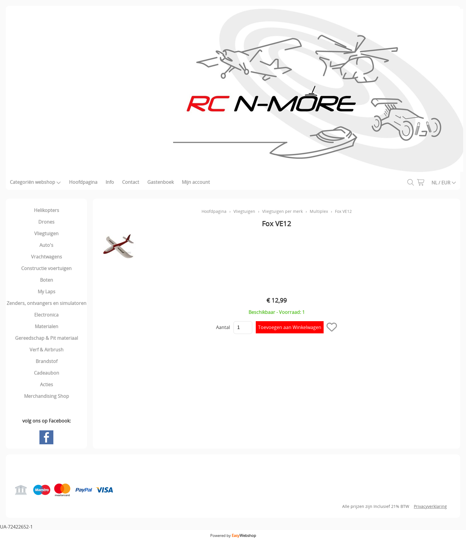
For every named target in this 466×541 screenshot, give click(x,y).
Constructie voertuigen (46, 268)
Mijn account (196, 182)
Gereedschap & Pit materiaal (46, 338)
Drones (46, 222)
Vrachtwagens (46, 257)
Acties (46, 384)
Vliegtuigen (46, 233)
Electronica (46, 315)
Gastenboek (160, 182)
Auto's (46, 245)
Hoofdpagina (83, 182)
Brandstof (46, 361)
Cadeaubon (46, 373)
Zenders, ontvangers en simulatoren (46, 303)
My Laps (46, 291)
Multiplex (319, 211)
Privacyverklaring (430, 506)
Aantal (223, 327)
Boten (46, 280)
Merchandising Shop (46, 396)
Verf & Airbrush (47, 349)
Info (110, 182)
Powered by (233, 535)
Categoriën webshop (35, 182)
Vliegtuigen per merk (282, 211)
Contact (130, 182)
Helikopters (46, 210)
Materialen (46, 326)
